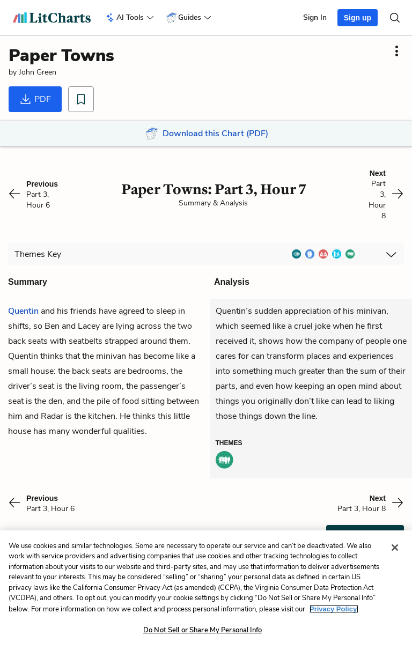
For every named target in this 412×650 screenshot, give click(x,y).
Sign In (315, 17)
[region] (206, 590)
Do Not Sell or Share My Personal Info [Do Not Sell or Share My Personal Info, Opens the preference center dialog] (202, 630)
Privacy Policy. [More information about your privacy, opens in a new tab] (334, 609)
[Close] (395, 547)
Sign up (357, 17)
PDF (35, 99)
